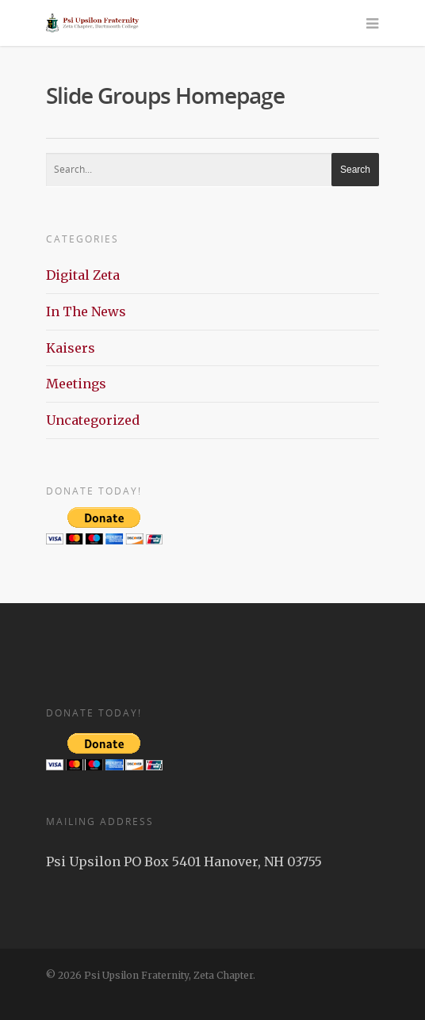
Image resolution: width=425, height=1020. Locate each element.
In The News (86, 311)
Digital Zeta (83, 275)
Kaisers (70, 348)
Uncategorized (93, 420)
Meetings (76, 384)
